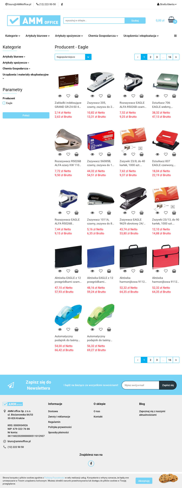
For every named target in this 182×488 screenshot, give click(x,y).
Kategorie (12, 35)
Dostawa (53, 411)
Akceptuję (144, 480)
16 (169, 57)
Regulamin (54, 422)
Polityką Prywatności (54, 477)
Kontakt (98, 416)
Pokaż (26, 115)
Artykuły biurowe (38, 35)
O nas (97, 411)
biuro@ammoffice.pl (19, 441)
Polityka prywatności (60, 427)
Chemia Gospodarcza (103, 35)
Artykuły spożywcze (69, 35)
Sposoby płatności (58, 432)
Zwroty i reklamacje (59, 416)
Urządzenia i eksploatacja (141, 35)
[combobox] (73, 57)
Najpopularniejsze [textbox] (66, 57)
